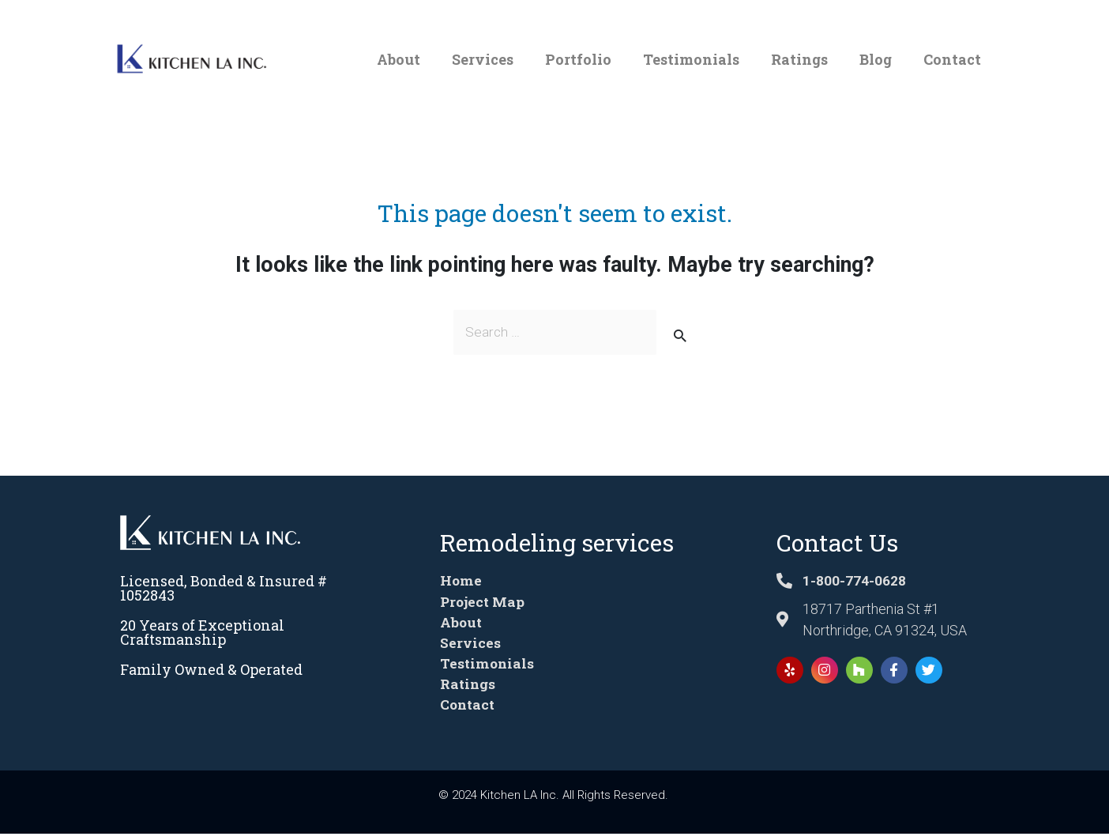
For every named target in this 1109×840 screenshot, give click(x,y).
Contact (952, 59)
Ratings (799, 59)
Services (482, 59)
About (398, 59)
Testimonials (691, 59)
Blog (875, 59)
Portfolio (578, 59)
